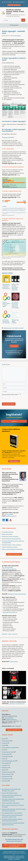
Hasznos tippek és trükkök (9, 747)
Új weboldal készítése (7, 532)
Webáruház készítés (7, 534)
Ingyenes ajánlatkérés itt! (14, 729)
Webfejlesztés (5, 776)
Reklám (4, 769)
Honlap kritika (5, 754)
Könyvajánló (5, 763)
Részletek (4, 634)
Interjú (4, 758)
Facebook (4, 743)
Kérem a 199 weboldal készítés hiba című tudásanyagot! (14, 845)
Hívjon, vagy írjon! (13, 634)
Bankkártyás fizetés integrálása (10, 536)
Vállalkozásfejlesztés (7, 772)
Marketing (4, 767)
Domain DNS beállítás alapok (9, 793)
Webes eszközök (19, 328)
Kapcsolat (14, 421)
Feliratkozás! (14, 346)
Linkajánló (4, 765)
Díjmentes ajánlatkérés (14, 5)
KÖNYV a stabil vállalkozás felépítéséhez (12, 549)
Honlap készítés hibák (7, 752)
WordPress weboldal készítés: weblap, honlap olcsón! (15, 11)
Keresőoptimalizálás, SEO (8, 761)
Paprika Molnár (14, 661)
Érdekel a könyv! (14, 461)
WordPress (5, 781)
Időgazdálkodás (6, 756)
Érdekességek (7, 328)
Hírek (13, 328)
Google (4, 745)
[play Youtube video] (14, 677)
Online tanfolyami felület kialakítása (11, 538)
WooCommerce (6, 778)
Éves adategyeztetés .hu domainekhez (12, 813)
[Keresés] (23, 20)
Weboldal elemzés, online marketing (11, 545)
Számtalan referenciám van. (10, 612)
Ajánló (3, 738)
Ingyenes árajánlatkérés (14, 554)
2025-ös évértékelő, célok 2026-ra (11, 803)
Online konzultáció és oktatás (9, 547)
